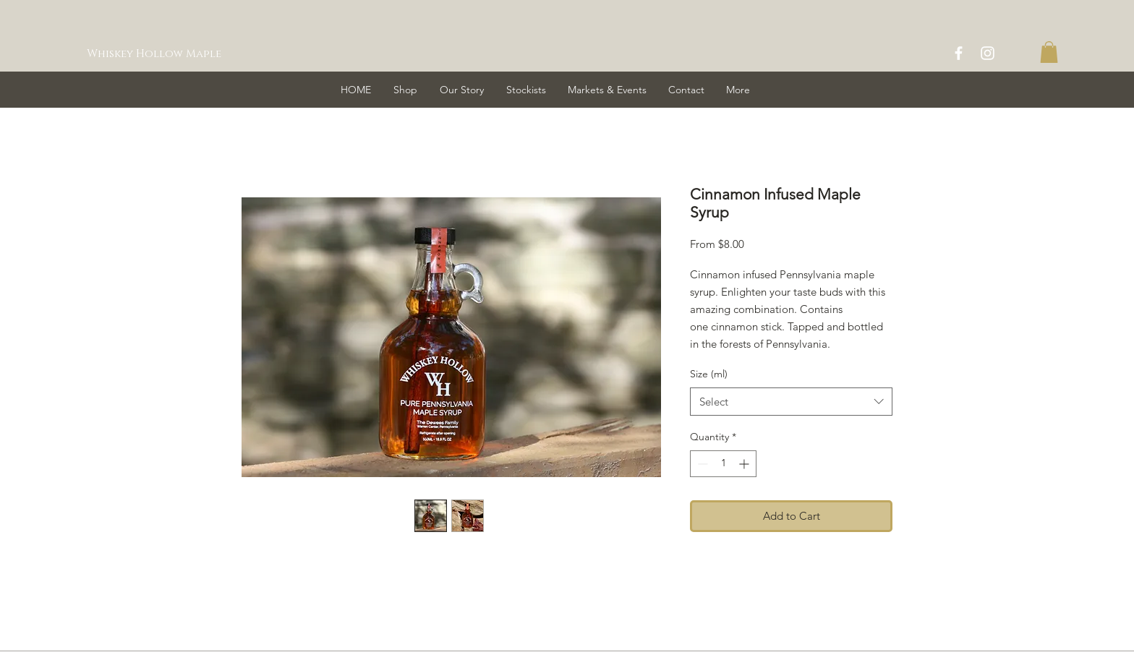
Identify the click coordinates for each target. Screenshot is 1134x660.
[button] (1049, 52)
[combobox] (791, 401)
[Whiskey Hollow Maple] (158, 53)
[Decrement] (701, 463)
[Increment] (745, 463)
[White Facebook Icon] (959, 53)
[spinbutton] (723, 463)
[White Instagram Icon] (988, 53)
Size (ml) (709, 373)
